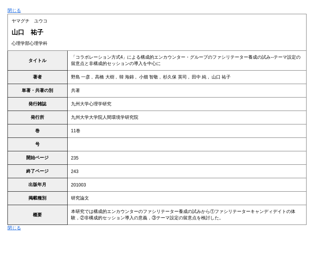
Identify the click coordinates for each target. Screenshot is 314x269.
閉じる (14, 10)
